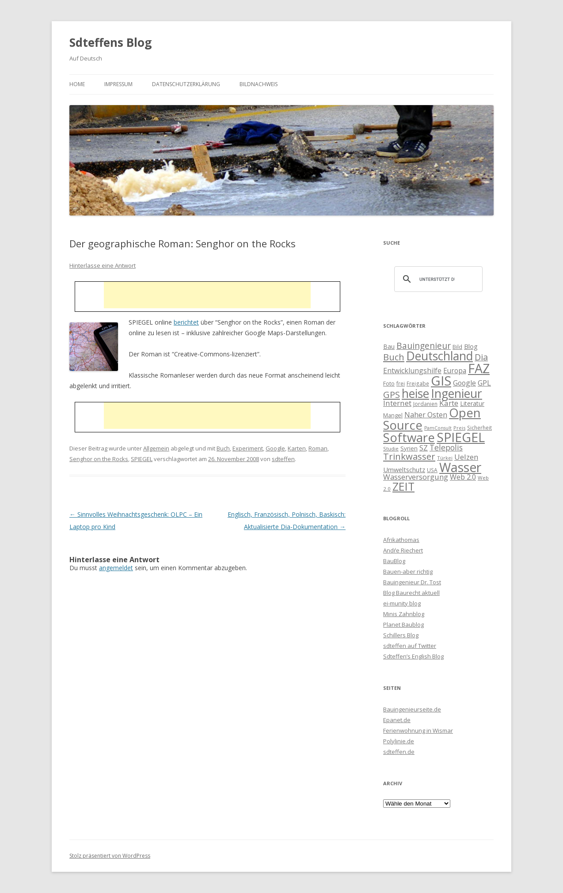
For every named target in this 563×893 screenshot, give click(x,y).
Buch (223, 448)
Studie (391, 448)
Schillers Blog (400, 635)
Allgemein (156, 448)
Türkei (445, 457)
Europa (454, 370)
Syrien (409, 448)
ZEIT (403, 486)
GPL (484, 383)
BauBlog (394, 561)
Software (409, 437)
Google (275, 448)
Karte (448, 403)
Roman (317, 448)
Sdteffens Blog (110, 42)
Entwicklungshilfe (412, 370)
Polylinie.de (398, 741)
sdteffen (283, 459)
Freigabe (418, 383)
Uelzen (466, 457)
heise (415, 393)
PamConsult (438, 428)
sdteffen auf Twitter (409, 646)
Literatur (472, 403)
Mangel (393, 415)
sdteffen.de (399, 752)
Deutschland (439, 356)
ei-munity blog (402, 603)
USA (432, 469)
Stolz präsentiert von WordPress (109, 855)
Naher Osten (425, 415)
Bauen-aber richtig (408, 571)
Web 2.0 (463, 477)
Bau (389, 346)
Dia (481, 357)
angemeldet (116, 568)
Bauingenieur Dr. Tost (412, 582)
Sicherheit (479, 427)
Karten (297, 448)
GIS (441, 381)
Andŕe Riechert (403, 550)
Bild (457, 347)
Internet (397, 403)
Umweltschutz (404, 469)
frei (400, 383)
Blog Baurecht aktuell (411, 593)
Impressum (118, 84)
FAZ (479, 368)
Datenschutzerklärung (186, 84)
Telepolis (446, 447)
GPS (391, 394)
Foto (389, 383)
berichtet (186, 322)
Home (77, 84)
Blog (471, 346)
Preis (459, 427)
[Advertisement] (207, 295)
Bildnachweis (259, 84)
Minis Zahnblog (403, 614)
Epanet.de (397, 720)
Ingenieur (456, 393)
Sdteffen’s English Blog (413, 656)
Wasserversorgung (415, 477)
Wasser (460, 467)
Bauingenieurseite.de (412, 709)
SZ (423, 448)
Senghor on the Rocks (98, 459)
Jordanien (425, 403)
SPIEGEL (141, 459)
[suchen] (437, 279)
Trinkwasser (409, 456)
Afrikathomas (401, 540)
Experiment (247, 448)
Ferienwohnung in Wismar (418, 730)
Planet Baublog (403, 624)
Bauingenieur (423, 346)
